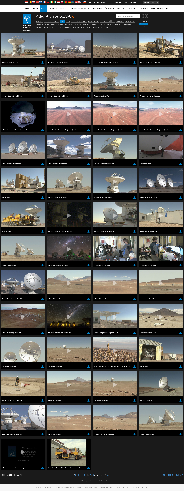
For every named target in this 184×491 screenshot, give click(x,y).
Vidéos (43, 9)
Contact (125, 2)
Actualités (53, 8)
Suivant (179, 475)
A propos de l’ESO (51, 21)
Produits (131, 8)
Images (35, 8)
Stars (89, 28)
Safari (27, 306)
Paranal (118, 24)
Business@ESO (143, 8)
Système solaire (65, 28)
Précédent (168, 475)
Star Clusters (79, 28)
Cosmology (105, 21)
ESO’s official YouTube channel (73, 257)
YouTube (23, 257)
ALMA (62, 21)
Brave (27, 297)
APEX (68, 21)
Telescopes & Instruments (80, 8)
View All (39, 21)
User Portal (154, 2)
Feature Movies (57, 24)
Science (146, 2)
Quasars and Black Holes (46, 28)
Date (145, 27)
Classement (143, 24)
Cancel (37, 341)
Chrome (28, 300)
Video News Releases (101, 28)
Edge (27, 302)
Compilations (93, 21)
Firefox (27, 304)
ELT (113, 21)
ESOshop (63, 8)
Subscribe (118, 2)
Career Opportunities (159, 8)
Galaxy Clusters (90, 24)
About (27, 8)
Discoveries (97, 8)
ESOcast (120, 21)
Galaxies (78, 24)
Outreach (121, 8)
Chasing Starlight (79, 21)
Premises (127, 24)
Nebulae (110, 24)
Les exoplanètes (42, 24)
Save (26, 341)
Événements (109, 8)
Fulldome (68, 24)
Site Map (133, 2)
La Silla (102, 24)
